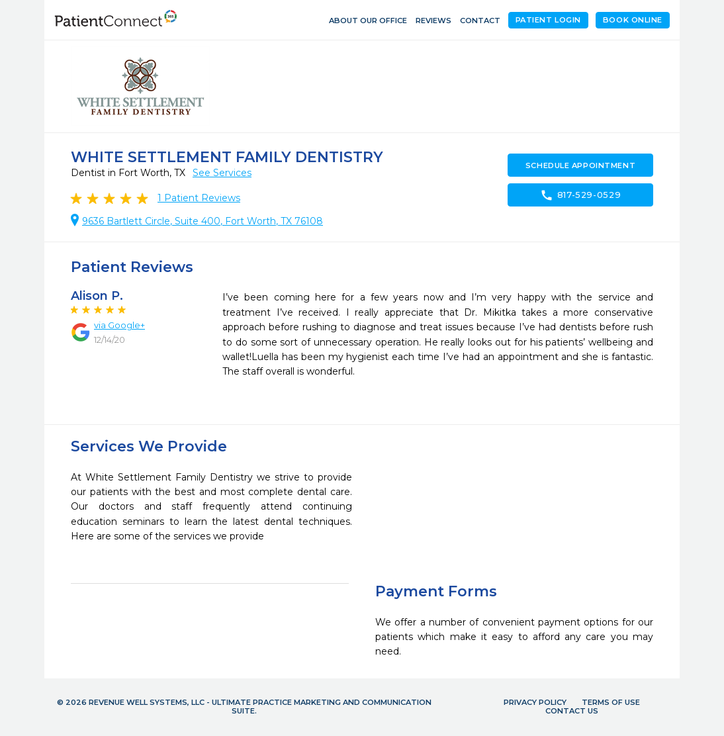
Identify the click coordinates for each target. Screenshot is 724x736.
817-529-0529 (580, 195)
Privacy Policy (535, 702)
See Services (222, 173)
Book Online (632, 19)
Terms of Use (611, 702)
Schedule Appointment (580, 165)
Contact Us (571, 710)
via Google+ (119, 325)
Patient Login (548, 19)
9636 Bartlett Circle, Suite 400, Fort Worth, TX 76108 (202, 221)
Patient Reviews (199, 198)
